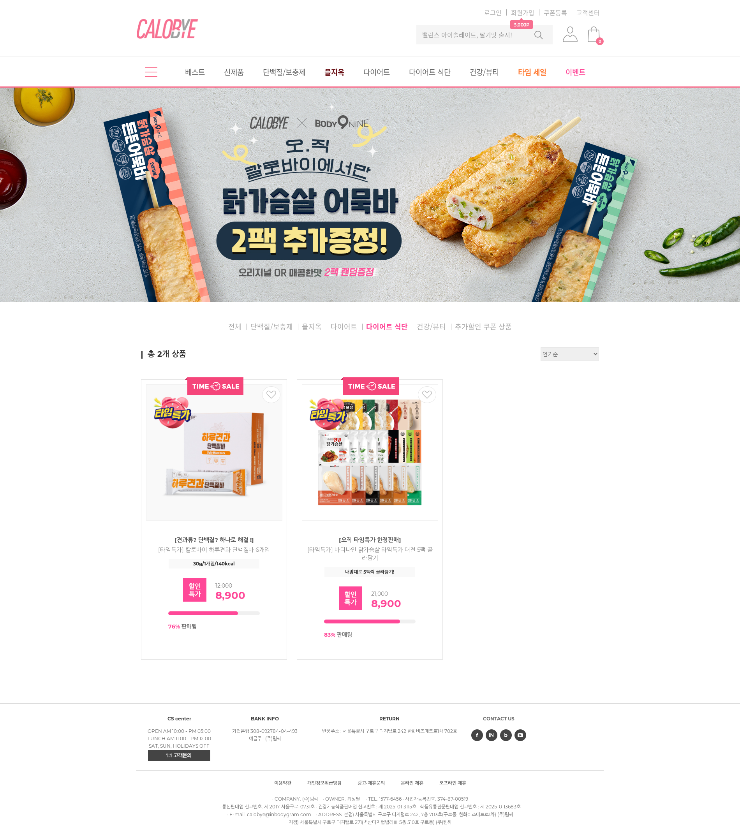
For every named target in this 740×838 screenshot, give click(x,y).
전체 (234, 326)
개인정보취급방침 (324, 783)
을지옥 (334, 72)
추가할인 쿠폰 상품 (483, 326)
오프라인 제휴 (452, 783)
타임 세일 (532, 72)
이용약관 (282, 783)
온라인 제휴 (412, 783)
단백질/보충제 (284, 72)
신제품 (234, 72)
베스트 (195, 72)
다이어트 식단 (430, 72)
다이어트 (376, 72)
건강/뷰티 (484, 72)
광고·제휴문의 (371, 783)
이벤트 (575, 72)
